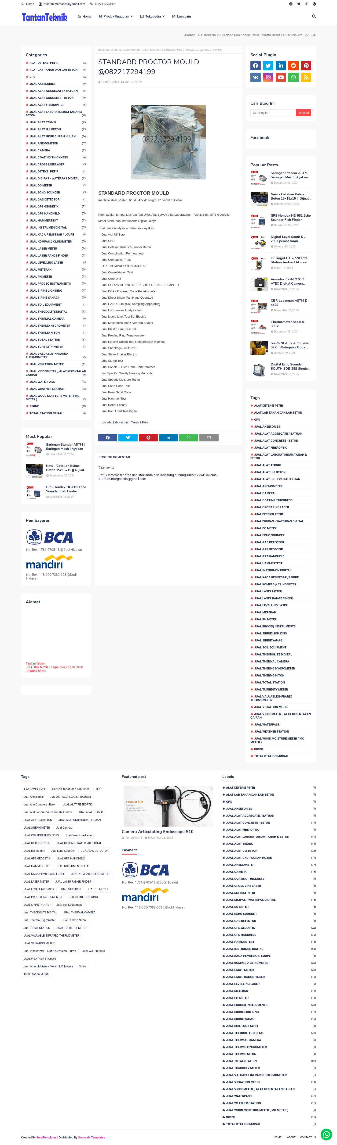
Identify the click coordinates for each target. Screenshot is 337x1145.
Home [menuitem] (84, 16)
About (291, 1137)
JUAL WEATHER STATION (58, 388)
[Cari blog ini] (273, 112)
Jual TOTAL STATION (58, 339)
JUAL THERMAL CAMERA (58, 318)
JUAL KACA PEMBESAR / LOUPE (58, 234)
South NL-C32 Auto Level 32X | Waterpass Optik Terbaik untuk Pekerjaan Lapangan (290, 345)
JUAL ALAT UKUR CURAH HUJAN (58, 136)
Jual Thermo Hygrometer (58, 325)
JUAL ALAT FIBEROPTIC (58, 105)
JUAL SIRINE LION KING (58, 290)
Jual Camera (58, 150)
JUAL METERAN (58, 269)
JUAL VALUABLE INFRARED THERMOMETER (56, 355)
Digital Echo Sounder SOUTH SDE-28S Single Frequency (289, 366)
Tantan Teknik (110, 82)
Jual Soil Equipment (58, 304)
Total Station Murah (58, 413)
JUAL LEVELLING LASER (58, 262)
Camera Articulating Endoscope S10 (158, 831)
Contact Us (308, 1137)
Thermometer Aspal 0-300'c (288, 324)
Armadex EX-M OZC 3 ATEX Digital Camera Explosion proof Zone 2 (288, 281)
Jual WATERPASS (58, 381)
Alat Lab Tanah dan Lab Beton (58, 70)
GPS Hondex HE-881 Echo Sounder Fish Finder (66, 489)
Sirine (58, 406)
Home (27, 4)
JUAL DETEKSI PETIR (58, 171)
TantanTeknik (35, 663)
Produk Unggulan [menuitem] (114, 16)
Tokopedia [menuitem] (150, 16)
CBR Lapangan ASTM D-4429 (290, 303)
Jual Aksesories (58, 84)
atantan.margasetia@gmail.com (62, 4)
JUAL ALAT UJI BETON (58, 129)
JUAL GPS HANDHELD (58, 213)
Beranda (103, 49)
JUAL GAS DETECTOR (58, 199)
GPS (58, 77)
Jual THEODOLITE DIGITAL (58, 311)
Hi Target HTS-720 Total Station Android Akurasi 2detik (289, 260)
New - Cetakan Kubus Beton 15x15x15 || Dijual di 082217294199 (65, 468)
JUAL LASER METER (58, 248)
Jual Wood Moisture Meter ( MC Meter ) (56, 397)
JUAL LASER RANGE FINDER (58, 255)
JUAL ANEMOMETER (58, 143)
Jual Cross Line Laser (58, 164)
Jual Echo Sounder (58, 192)
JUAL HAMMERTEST (58, 220)
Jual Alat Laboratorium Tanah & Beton (56, 113)
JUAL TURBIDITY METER (58, 346)
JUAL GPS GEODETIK (58, 206)
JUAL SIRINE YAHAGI (58, 297)
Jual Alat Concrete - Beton (58, 98)
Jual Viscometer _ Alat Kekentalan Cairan (56, 372)
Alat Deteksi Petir (58, 62)
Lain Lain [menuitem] (181, 16)
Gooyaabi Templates (91, 1137)
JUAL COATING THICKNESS (58, 157)
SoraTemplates (46, 1137)
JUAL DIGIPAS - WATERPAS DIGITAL (58, 178)
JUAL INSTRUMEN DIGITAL (58, 227)
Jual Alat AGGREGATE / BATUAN (58, 91)
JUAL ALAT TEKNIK (58, 122)
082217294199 (102, 4)
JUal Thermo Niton (58, 332)
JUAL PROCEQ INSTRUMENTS (58, 283)
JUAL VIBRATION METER (58, 364)
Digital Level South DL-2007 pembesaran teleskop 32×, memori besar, (289, 239)
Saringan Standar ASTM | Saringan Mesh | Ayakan (65, 447)
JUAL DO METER (58, 185)
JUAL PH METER (58, 276)
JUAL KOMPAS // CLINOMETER (58, 241)
